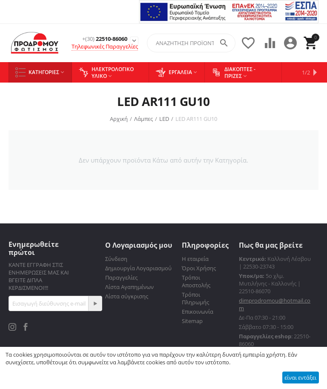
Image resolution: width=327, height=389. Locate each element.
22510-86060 (104, 39)
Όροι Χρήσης (199, 268)
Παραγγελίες (121, 277)
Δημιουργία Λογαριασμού (138, 268)
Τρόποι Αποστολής (196, 281)
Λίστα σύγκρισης (126, 296)
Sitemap (192, 321)
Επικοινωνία (197, 311)
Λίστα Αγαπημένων (129, 287)
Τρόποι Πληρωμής (195, 298)
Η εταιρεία (195, 259)
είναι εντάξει (300, 377)
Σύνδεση (116, 259)
